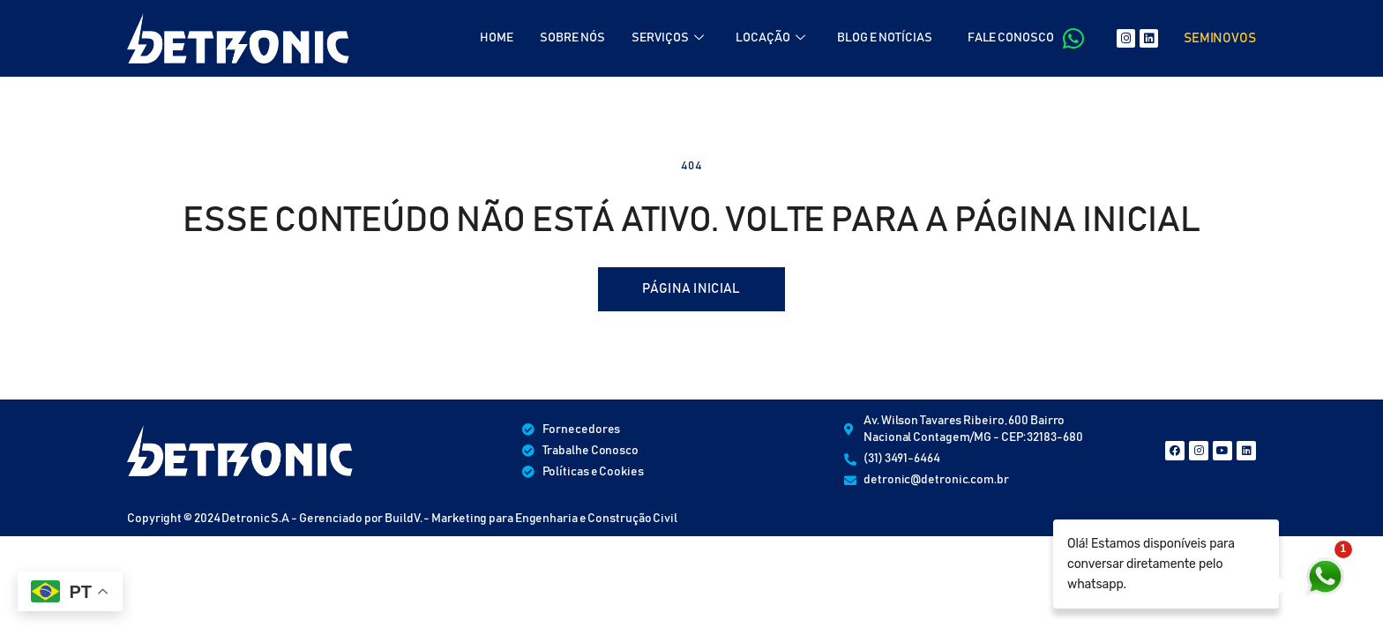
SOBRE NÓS (572, 38)
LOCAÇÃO (770, 38)
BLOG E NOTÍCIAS (884, 38)
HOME (496, 38)
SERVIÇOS (668, 38)
